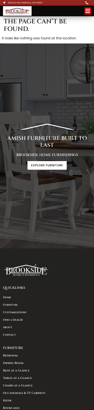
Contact (9, 335)
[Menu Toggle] (87, 11)
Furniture (10, 305)
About (7, 327)
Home (7, 297)
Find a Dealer (13, 320)
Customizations (14, 312)
